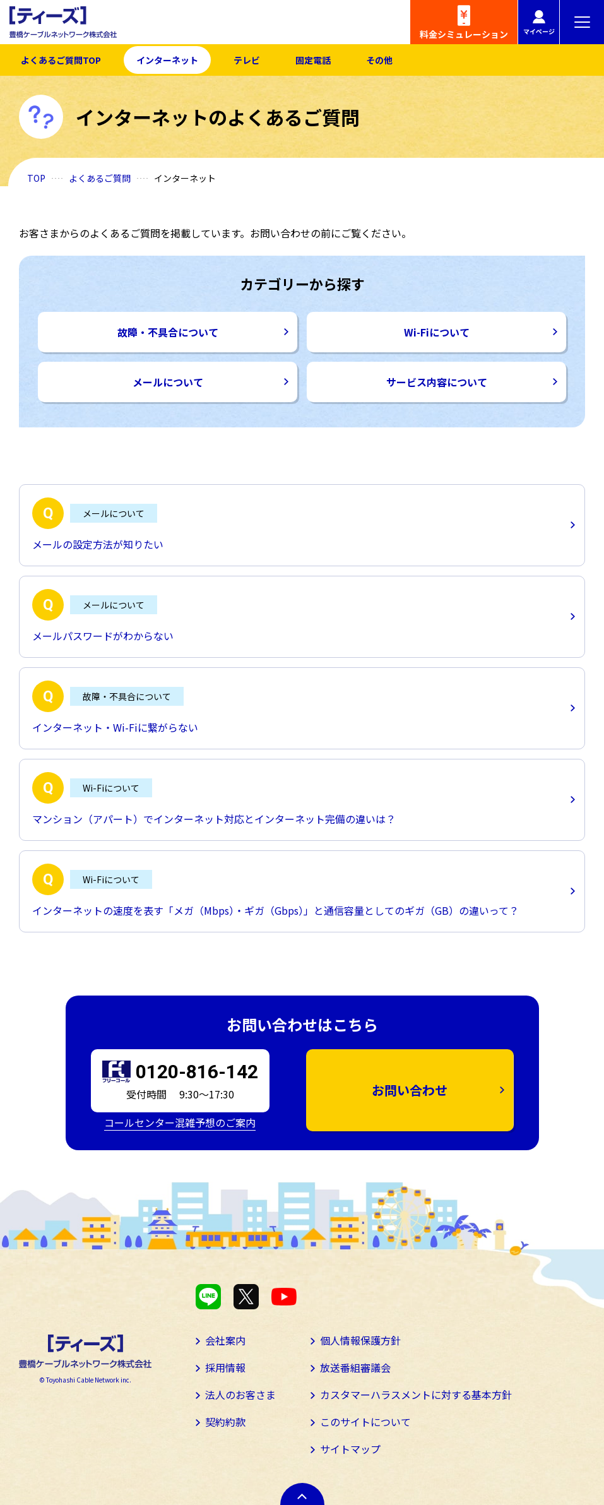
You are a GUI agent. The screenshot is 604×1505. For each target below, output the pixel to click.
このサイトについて (365, 1421)
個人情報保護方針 (360, 1340)
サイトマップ (350, 1448)
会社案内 (225, 1340)
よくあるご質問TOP (61, 60)
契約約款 (225, 1421)
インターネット (167, 60)
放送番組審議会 (355, 1367)
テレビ (247, 60)
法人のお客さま (240, 1394)
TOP (36, 178)
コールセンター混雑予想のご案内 (180, 1122)
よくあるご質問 (100, 178)
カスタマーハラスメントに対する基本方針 (416, 1394)
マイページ (539, 31)
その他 (379, 60)
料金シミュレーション (464, 34)
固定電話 (313, 60)
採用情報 (225, 1367)
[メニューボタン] (582, 22)
